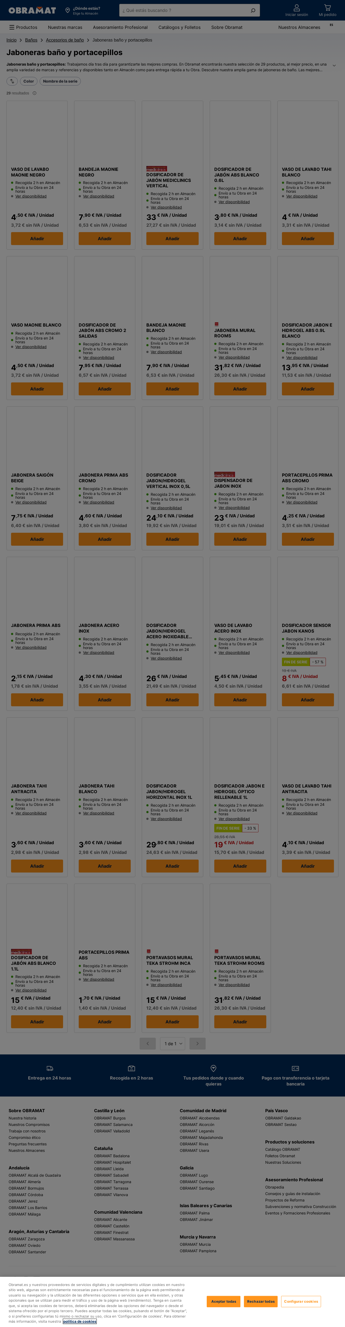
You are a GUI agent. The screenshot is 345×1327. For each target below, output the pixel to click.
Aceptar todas (223, 1311)
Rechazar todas (261, 1311)
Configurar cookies (301, 1311)
